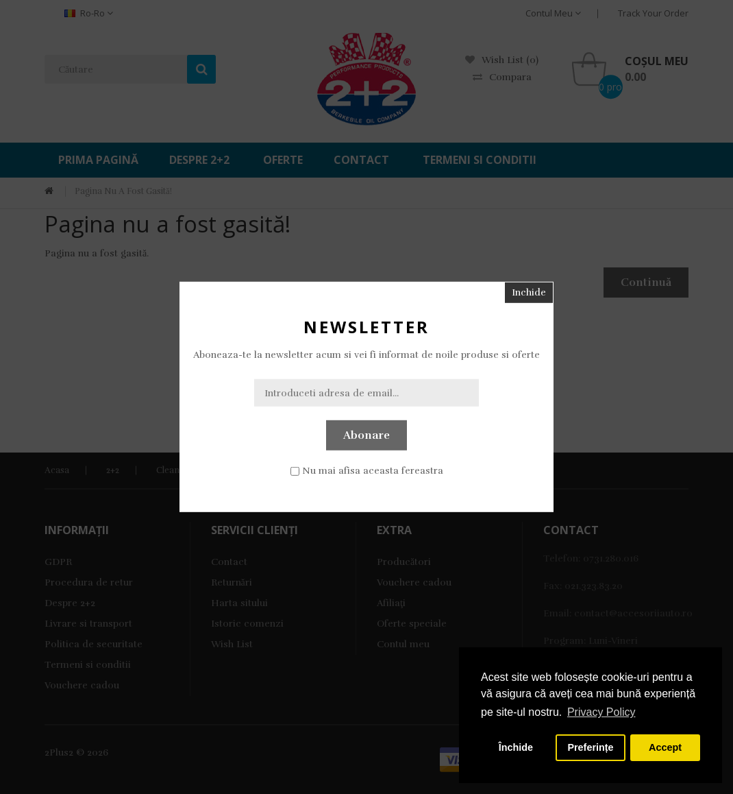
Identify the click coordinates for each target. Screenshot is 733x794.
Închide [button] (516, 747)
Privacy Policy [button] (601, 712)
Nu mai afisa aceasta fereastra (372, 471)
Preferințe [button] (590, 747)
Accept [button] (665, 747)
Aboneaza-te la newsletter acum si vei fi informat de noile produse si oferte (366, 355)
